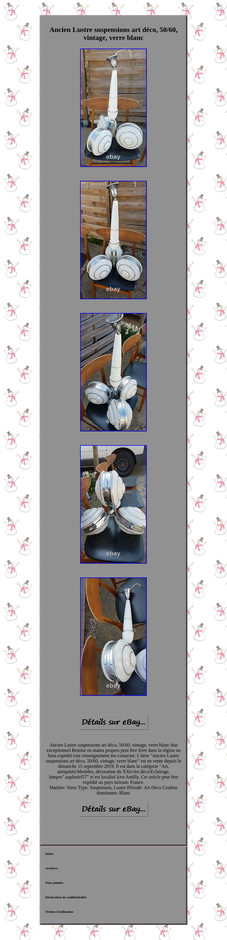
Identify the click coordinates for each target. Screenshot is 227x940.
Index (49, 853)
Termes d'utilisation (59, 911)
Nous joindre (55, 882)
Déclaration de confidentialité (66, 897)
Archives (52, 868)
